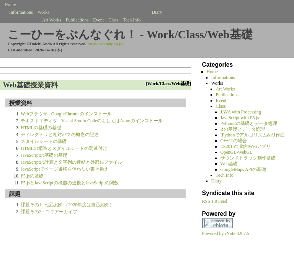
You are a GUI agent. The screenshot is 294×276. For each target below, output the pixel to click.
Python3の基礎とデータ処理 (248, 123)
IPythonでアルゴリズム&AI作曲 (252, 135)
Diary (157, 12)
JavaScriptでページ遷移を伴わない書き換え (65, 169)
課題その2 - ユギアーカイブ (49, 211)
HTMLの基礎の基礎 (41, 127)
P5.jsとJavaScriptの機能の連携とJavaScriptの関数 (70, 183)
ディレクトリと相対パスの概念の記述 (60, 134)
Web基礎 (229, 163)
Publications (77, 20)
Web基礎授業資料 (30, 85)
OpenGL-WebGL (236, 152)
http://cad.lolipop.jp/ (106, 43)
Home (10, 4)
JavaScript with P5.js (239, 117)
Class (113, 20)
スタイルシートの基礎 (44, 141)
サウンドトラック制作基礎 (248, 158)
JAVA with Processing (240, 112)
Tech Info (131, 20)
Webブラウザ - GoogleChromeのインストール (66, 114)
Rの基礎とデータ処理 (242, 129)
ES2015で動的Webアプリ (245, 146)
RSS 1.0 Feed (214, 201)
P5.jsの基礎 (32, 176)
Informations (21, 12)
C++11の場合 (233, 140)
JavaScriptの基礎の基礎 (44, 155)
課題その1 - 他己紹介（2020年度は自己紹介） (67, 204)
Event (98, 20)
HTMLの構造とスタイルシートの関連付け (64, 148)
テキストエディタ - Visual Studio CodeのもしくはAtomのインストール (92, 120)
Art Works (51, 20)
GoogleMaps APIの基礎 (243, 169)
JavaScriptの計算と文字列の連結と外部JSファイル (71, 162)
